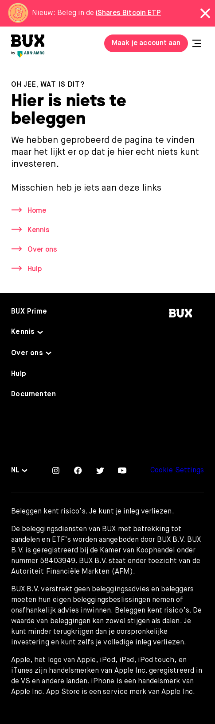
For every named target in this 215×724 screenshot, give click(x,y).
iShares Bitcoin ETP (128, 13)
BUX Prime (29, 311)
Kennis (38, 230)
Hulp (34, 269)
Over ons (42, 249)
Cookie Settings (177, 470)
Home (36, 211)
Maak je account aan (146, 43)
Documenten (33, 394)
